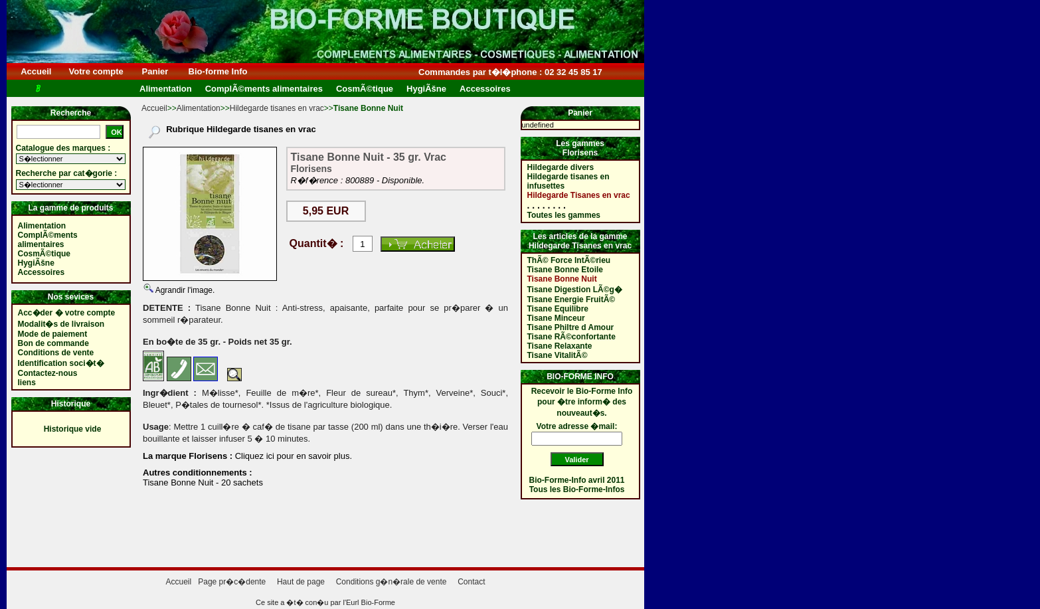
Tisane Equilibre (557, 308)
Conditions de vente (56, 352)
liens (27, 382)
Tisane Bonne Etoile (565, 269)
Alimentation (198, 108)
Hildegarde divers (560, 167)
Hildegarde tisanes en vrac (277, 108)
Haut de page (301, 581)
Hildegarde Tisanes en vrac (578, 195)
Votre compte (96, 71)
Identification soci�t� (61, 363)
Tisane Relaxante (559, 346)
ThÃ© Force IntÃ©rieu (569, 260)
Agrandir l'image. (184, 290)
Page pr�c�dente (232, 581)
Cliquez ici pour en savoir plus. (292, 456)
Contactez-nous (48, 373)
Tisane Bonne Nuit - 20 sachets (203, 482)
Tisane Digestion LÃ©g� (574, 289)
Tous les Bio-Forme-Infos (577, 489)
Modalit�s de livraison (61, 324)
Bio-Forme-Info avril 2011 (577, 480)
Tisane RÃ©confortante (571, 336)
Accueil (36, 71)
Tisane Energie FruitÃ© (571, 299)
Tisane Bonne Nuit (562, 279)
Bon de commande (53, 343)
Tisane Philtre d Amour (570, 327)
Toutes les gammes (563, 215)
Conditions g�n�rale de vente (391, 581)
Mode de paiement (53, 334)
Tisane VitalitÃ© (557, 355)
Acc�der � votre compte (67, 312)
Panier (155, 71)
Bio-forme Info (218, 71)
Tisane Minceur (556, 318)
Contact (471, 581)
